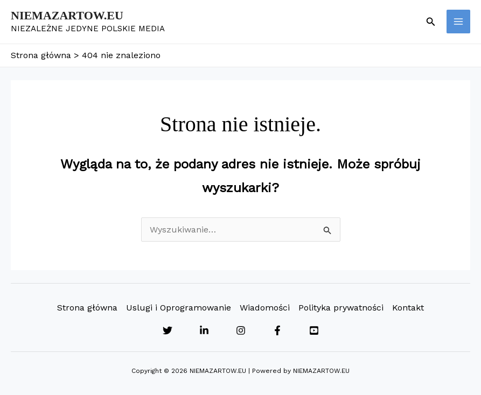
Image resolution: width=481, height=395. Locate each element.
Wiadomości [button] (265, 307)
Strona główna (87, 307)
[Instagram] (241, 330)
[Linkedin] (204, 330)
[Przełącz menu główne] (458, 21)
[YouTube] (314, 330)
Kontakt (408, 307)
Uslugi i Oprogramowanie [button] (178, 307)
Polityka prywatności (341, 307)
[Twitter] (167, 330)
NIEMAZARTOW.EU (67, 15)
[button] (431, 22)
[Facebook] (277, 330)
